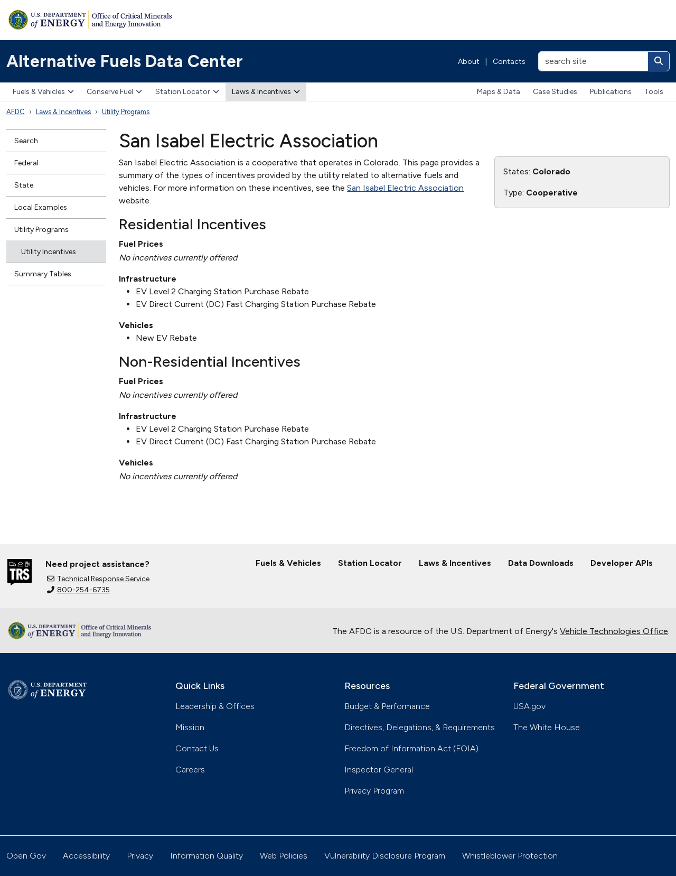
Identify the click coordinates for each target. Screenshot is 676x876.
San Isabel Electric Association (405, 188)
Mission (189, 727)
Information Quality (206, 856)
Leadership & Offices (215, 706)
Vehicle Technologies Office (614, 631)
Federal (26, 163)
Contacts (509, 61)
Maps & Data (498, 91)
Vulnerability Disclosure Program (384, 856)
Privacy (140, 856)
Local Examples (40, 207)
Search (26, 140)
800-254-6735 (78, 589)
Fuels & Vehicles (43, 91)
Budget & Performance (387, 706)
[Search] (658, 61)
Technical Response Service (98, 578)
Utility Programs (125, 112)
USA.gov (529, 706)
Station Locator (187, 91)
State (23, 185)
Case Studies (555, 91)
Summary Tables (42, 273)
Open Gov (26, 856)
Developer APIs (621, 563)
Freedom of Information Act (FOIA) (411, 748)
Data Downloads (541, 563)
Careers (190, 770)
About (469, 61)
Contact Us (197, 748)
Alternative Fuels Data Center (124, 61)
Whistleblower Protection (510, 856)
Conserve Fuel (114, 91)
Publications (611, 91)
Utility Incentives (48, 251)
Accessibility (86, 856)
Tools (653, 91)
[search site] (593, 61)
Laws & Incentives (266, 91)
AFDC (15, 112)
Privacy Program (374, 791)
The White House (546, 727)
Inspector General (378, 770)
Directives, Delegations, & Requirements (419, 727)
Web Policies (283, 856)
